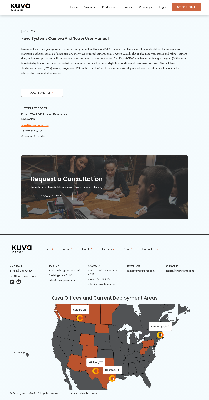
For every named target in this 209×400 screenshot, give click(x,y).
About (66, 249)
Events (86, 249)
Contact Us (149, 249)
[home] (20, 7)
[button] (90, 7)
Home (74, 7)
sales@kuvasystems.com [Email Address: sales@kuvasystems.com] (62, 280)
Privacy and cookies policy (83, 393)
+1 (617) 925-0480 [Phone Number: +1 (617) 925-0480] (21, 271)
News (127, 249)
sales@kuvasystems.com (35, 125)
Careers (107, 249)
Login (162, 7)
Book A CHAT (186, 7)
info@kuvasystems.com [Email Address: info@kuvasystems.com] (23, 276)
